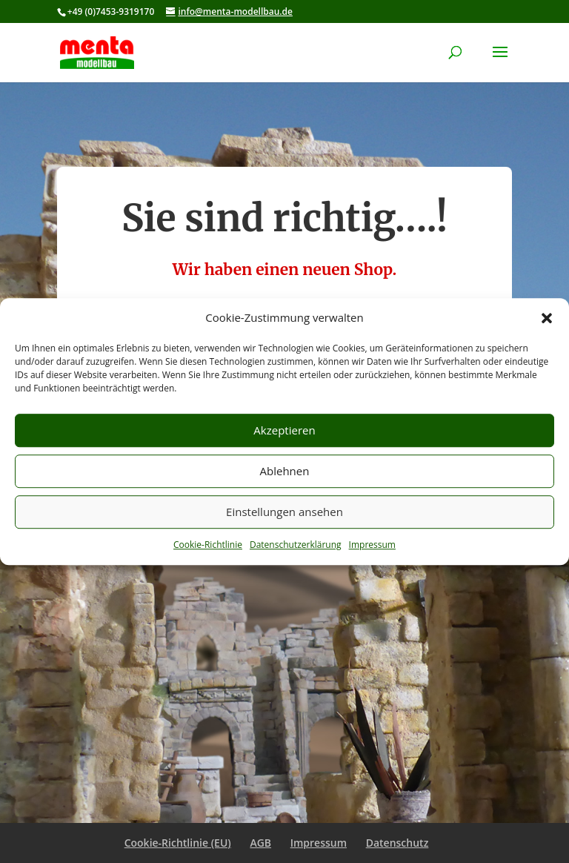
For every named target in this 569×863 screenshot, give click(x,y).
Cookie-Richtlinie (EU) (177, 843)
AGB (260, 843)
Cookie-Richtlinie (207, 544)
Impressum (372, 544)
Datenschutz (397, 843)
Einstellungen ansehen (284, 512)
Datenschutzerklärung (296, 544)
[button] (546, 318)
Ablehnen (285, 471)
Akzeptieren (284, 430)
